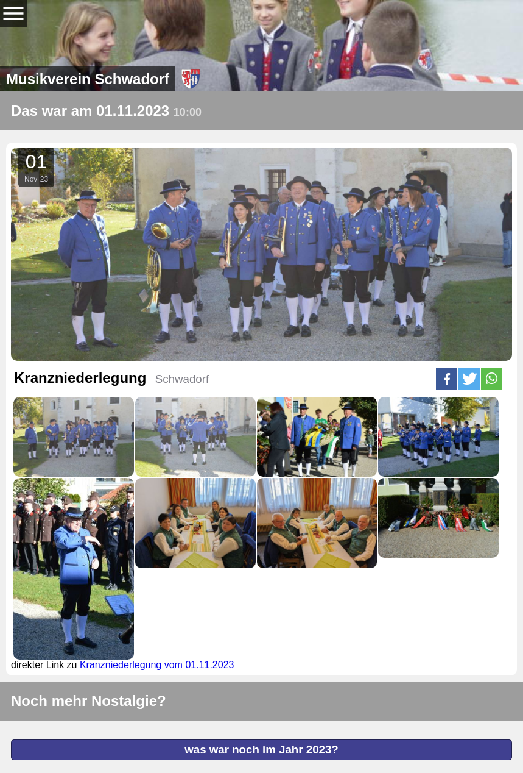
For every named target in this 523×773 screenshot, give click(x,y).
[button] (446, 379)
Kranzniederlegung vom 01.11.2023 (157, 665)
